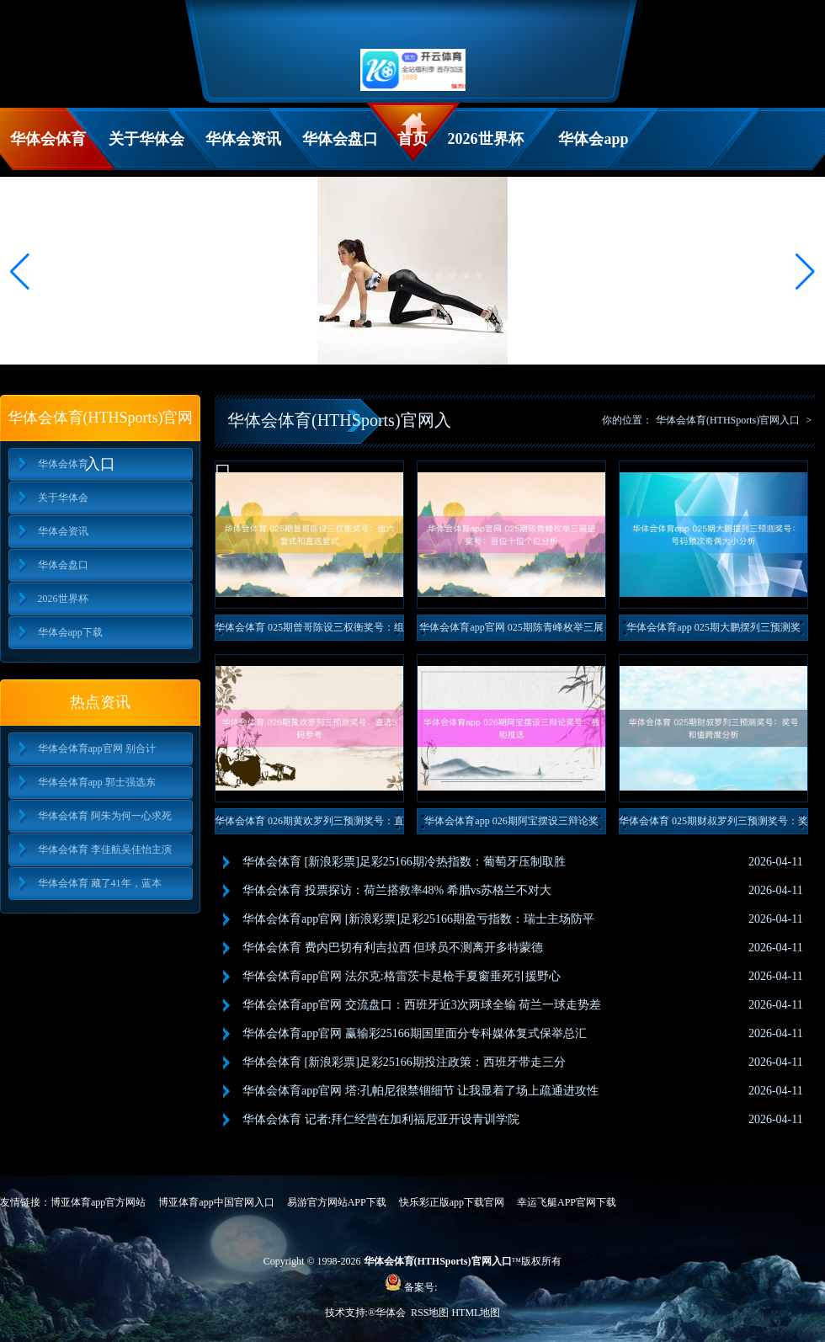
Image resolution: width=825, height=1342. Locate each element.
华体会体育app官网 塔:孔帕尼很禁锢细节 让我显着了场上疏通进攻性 (420, 1090)
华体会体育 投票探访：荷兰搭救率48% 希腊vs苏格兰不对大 (396, 890)
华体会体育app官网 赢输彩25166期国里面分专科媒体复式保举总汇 (414, 1033)
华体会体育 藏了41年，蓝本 (100, 883)
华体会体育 (48, 138)
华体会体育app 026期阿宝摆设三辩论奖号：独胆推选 (511, 824)
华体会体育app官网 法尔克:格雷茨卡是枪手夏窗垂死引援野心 (401, 976)
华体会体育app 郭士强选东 (97, 782)
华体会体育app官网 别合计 (97, 748)
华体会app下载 (593, 150)
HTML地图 (475, 1312)
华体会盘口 (340, 138)
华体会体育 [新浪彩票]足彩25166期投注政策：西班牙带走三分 (404, 1062)
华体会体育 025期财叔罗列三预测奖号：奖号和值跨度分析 (713, 824)
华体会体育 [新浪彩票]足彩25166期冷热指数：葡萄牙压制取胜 (404, 861)
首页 (412, 138)
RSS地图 (430, 1312)
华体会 (391, 1312)
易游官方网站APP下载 (336, 1202)
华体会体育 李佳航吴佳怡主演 (105, 849)
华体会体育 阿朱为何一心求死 (105, 816)
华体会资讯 (243, 138)
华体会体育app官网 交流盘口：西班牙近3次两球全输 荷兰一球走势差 (421, 1005)
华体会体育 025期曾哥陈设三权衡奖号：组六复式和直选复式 (309, 631)
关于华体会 (146, 138)
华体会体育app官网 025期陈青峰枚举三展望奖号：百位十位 (511, 631)
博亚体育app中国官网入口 (216, 1202)
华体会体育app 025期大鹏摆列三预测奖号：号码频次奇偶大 (713, 631)
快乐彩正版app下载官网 (451, 1202)
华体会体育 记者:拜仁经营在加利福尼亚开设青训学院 (380, 1119)
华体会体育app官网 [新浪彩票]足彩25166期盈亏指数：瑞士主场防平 (418, 919)
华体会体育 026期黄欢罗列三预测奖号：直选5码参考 (309, 824)
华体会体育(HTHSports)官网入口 (728, 420)
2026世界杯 (486, 138)
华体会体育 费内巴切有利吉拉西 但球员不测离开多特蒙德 (392, 947)
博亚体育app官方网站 (98, 1202)
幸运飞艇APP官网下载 (566, 1202)
